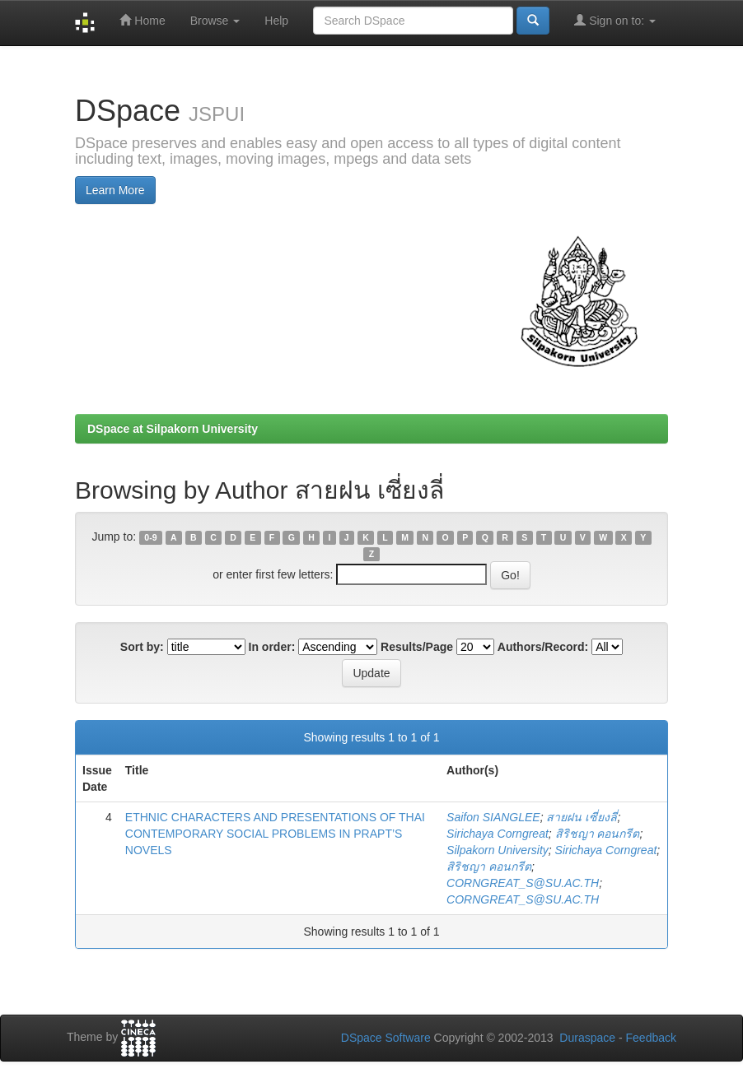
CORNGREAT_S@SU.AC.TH (522, 883)
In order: (272, 646)
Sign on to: (615, 20)
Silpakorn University (497, 850)
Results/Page (417, 646)
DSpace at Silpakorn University (172, 428)
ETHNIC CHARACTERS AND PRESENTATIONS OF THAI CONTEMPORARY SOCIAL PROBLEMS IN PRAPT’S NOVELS (275, 834)
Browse (215, 20)
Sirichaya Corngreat (497, 833)
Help (276, 20)
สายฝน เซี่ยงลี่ (581, 817)
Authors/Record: (543, 646)
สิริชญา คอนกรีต (597, 833)
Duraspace (587, 1037)
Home (142, 20)
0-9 (150, 537)
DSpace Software (386, 1037)
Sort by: (142, 646)
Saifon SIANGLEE (493, 817)
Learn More (115, 190)
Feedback (651, 1037)
